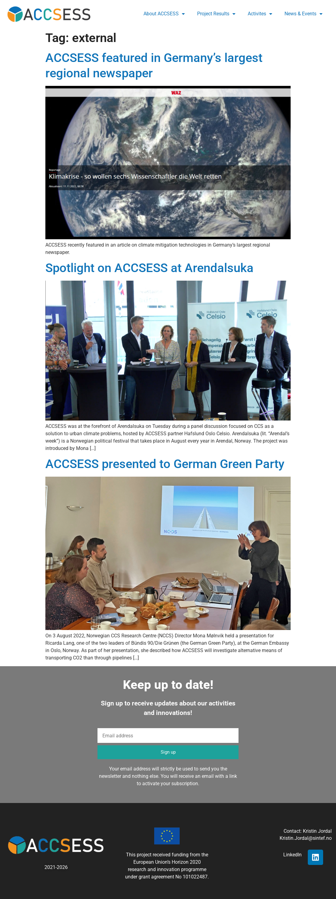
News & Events (303, 13)
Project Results (216, 13)
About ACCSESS (164, 13)
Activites (260, 13)
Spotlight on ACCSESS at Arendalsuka (149, 268)
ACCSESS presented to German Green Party (164, 464)
